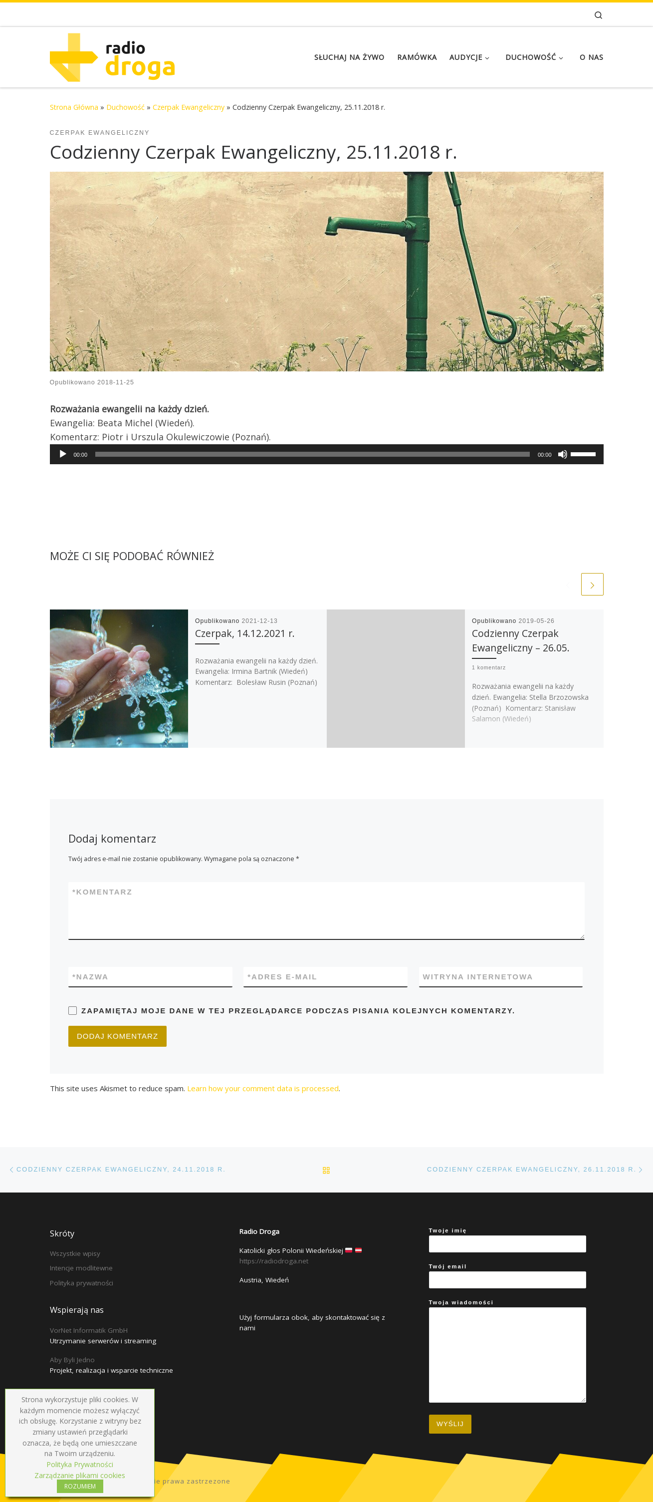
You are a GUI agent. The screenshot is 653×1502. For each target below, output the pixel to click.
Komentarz (102, 892)
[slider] (312, 454)
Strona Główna (74, 107)
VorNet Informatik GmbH (89, 1330)
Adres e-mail (282, 976)
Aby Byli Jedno (72, 1359)
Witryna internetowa (478, 976)
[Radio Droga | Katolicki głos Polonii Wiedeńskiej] (112, 55)
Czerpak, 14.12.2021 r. (245, 633)
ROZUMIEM (80, 1486)
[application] (327, 454)
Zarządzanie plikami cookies (79, 1475)
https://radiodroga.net (273, 1260)
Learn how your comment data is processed (263, 1088)
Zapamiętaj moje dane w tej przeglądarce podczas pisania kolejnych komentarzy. (298, 1010)
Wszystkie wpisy (75, 1253)
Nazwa (90, 976)
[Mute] (563, 454)
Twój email (507, 1275)
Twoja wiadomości (507, 1351)
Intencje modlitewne (81, 1267)
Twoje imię (507, 1239)
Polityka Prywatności (79, 1464)
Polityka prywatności (81, 1282)
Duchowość (125, 107)
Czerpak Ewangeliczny (188, 107)
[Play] (63, 454)
